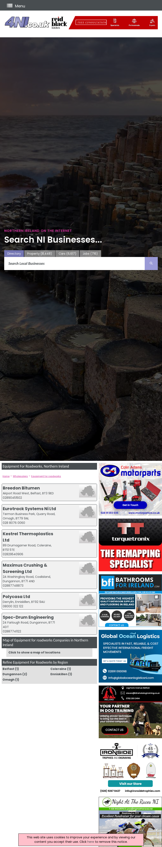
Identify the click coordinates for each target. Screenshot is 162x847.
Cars (67, 253)
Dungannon (12, 674)
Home (6, 476)
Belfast (8, 669)
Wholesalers (20, 476)
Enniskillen (59, 674)
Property (39, 253)
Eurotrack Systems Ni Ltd (29, 509)
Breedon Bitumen (21, 488)
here (90, 842)
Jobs (90, 253)
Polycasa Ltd (16, 597)
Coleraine (58, 669)
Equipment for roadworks (46, 476)
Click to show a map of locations (34, 652)
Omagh (9, 680)
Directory (14, 253)
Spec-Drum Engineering (28, 617)
